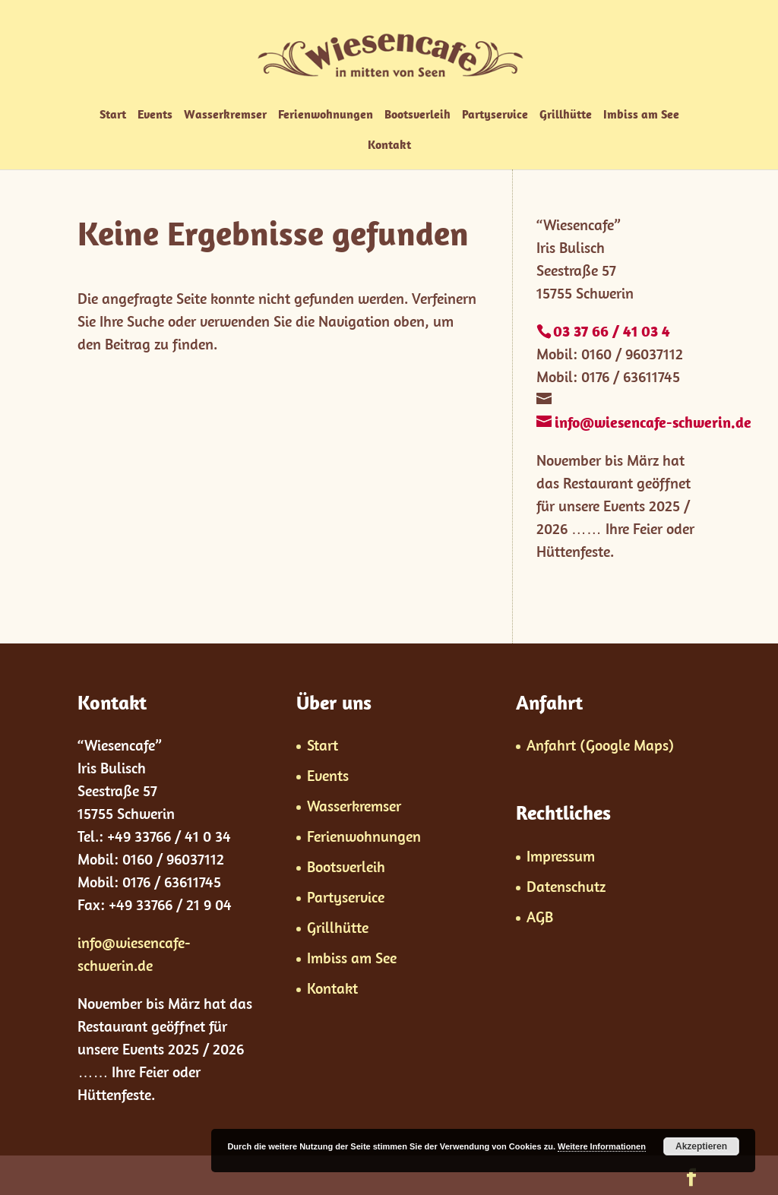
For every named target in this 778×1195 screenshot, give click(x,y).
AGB (540, 916)
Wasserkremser (225, 115)
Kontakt (389, 145)
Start (113, 115)
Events (155, 115)
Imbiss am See (641, 115)
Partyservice (495, 115)
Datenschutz (566, 886)
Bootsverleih (417, 115)
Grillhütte (565, 115)
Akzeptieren (701, 1146)
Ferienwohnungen (325, 115)
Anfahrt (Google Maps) (600, 744)
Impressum (561, 855)
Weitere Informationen (602, 1146)
